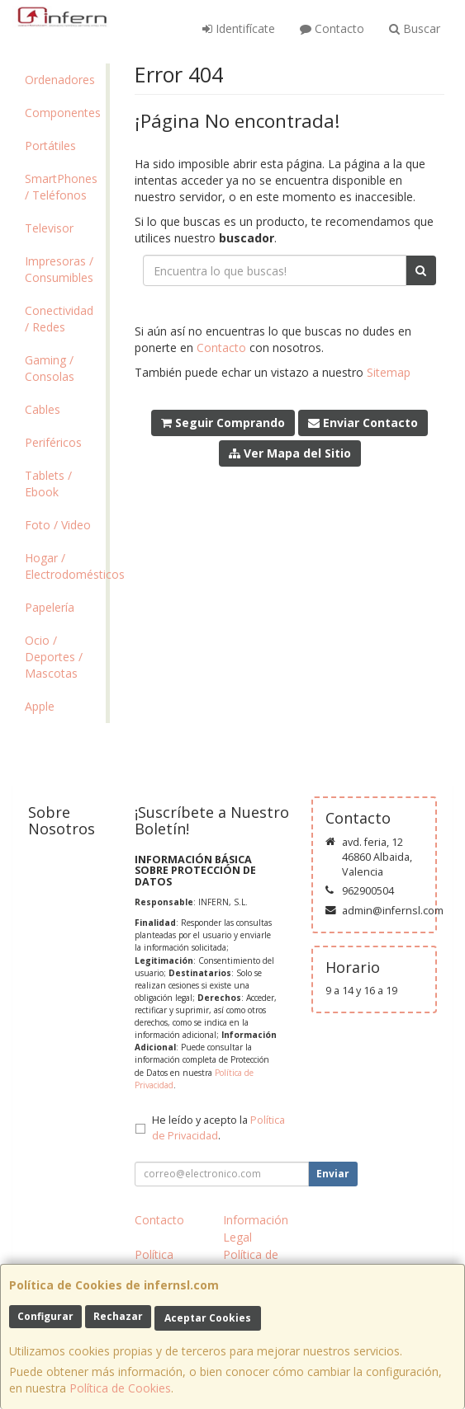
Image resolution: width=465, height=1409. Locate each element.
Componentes (63, 112)
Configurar (45, 1316)
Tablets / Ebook (48, 483)
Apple (40, 706)
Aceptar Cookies (207, 1318)
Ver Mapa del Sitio (290, 453)
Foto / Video (58, 525)
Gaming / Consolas (49, 368)
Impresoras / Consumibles (59, 269)
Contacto (332, 28)
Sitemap (388, 372)
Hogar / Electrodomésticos (65, 566)
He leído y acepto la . (218, 1128)
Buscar (414, 28)
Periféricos (53, 442)
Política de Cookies (120, 1388)
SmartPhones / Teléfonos (61, 187)
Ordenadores (60, 79)
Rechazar (118, 1316)
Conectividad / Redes (59, 319)
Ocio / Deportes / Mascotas (54, 656)
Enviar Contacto (363, 422)
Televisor (49, 228)
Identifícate (238, 28)
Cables (42, 409)
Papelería (49, 607)
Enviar (332, 1174)
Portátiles (50, 145)
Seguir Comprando (223, 422)
